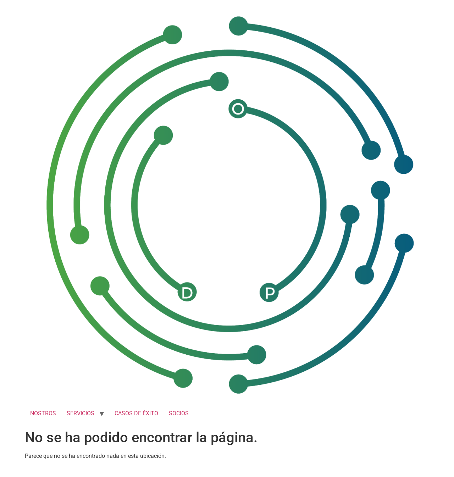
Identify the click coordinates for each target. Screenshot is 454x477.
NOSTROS (43, 413)
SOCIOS (179, 413)
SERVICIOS (80, 413)
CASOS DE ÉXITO (136, 413)
